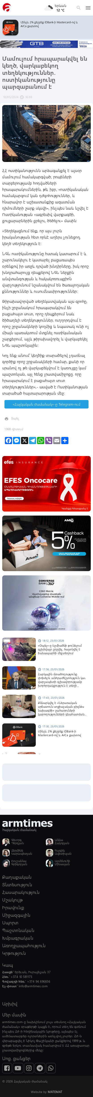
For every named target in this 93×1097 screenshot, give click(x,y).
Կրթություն (14, 953)
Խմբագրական (17, 938)
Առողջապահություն (24, 945)
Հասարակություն (21, 892)
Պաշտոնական (18, 930)
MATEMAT (55, 1092)
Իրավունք (13, 907)
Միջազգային (16, 915)
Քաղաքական (17, 877)
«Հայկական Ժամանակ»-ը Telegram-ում (46, 404)
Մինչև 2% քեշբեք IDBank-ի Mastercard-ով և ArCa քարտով (49, 24)
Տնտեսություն (17, 884)
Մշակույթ (12, 900)
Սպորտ (10, 922)
